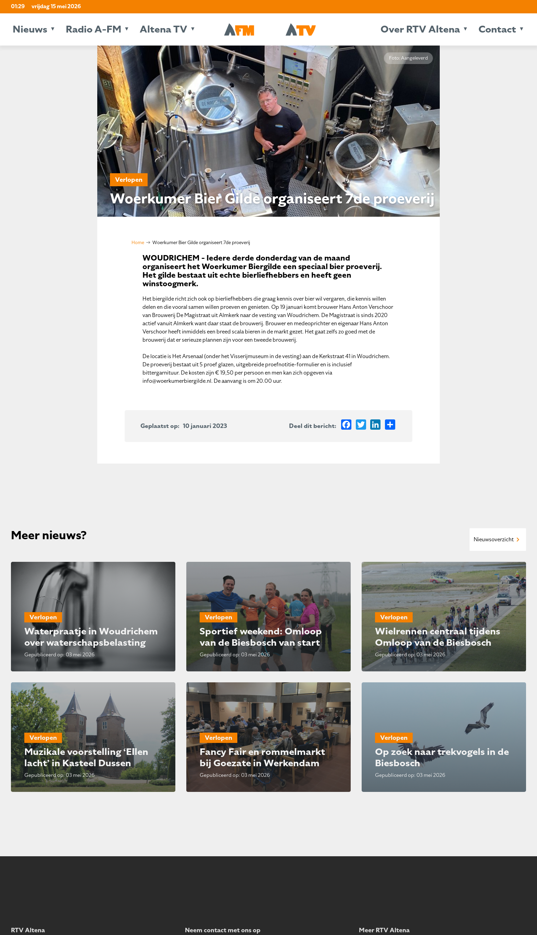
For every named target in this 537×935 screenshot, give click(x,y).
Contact (497, 29)
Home (138, 242)
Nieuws (30, 29)
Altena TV (163, 29)
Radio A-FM (93, 29)
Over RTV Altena (420, 29)
